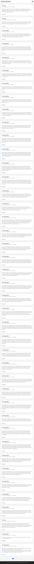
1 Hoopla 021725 (5, 269)
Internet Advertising (6, 1)
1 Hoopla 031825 (5, 162)
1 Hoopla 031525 (5, 176)
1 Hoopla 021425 (5, 308)
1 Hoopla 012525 (5, 415)
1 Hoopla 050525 (5, 70)
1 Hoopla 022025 (5, 230)
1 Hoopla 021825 (5, 256)
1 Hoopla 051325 (5, 57)
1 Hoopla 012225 (5, 441)
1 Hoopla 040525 (5, 83)
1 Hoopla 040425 (5, 96)
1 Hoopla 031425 (5, 190)
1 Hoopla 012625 (5, 401)
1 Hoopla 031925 (5, 149)
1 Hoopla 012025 (5, 468)
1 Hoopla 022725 (5, 203)
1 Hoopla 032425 (5, 135)
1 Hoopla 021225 (5, 336)
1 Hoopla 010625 (5, 507)
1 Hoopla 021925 (5, 243)
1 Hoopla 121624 (5, 534)
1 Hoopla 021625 (5, 282)
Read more (3, 14)
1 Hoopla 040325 (5, 109)
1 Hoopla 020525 (5, 362)
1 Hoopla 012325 (5, 427)
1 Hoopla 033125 (5, 122)
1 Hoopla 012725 (5, 388)
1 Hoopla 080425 (5, 30)
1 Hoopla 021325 (5, 322)
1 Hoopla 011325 (5, 481)
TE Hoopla (4, 18)
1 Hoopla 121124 (5, 544)
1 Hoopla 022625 (5, 216)
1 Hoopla (3, 5)
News (2, 31)
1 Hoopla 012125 (5, 455)
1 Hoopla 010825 (5, 494)
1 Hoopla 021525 (5, 295)
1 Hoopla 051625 (5, 43)
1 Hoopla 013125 (5, 375)
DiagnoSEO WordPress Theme (24, 562)
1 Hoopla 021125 (5, 349)
